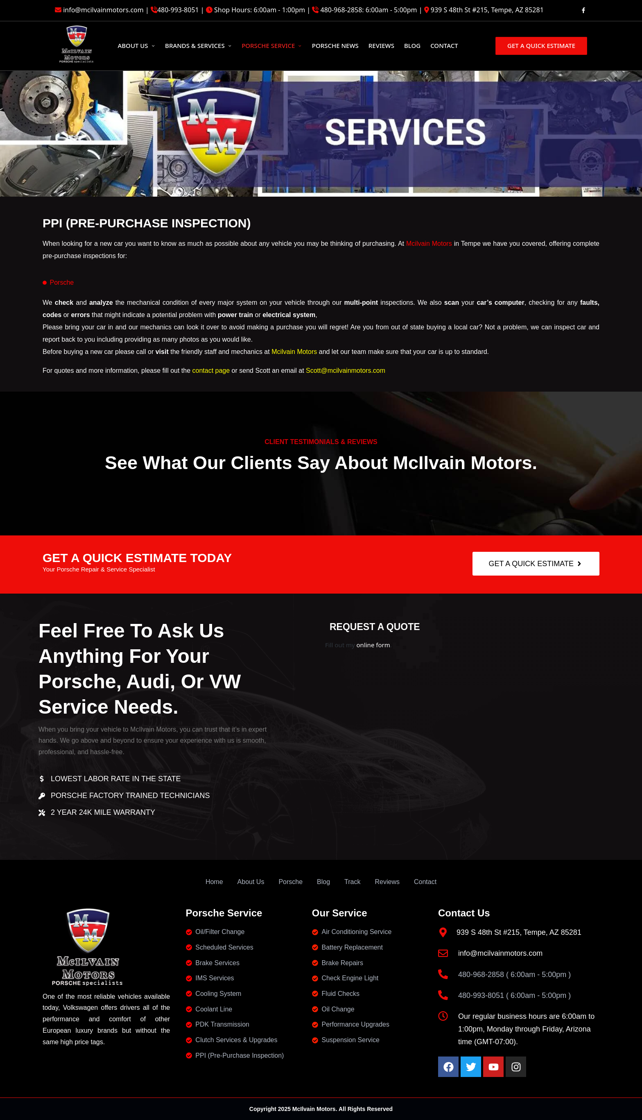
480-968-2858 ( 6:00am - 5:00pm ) (514, 974)
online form (373, 645)
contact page (211, 370)
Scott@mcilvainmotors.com (345, 370)
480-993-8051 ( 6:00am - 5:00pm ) (514, 995)
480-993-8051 (178, 9)
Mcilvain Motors (429, 243)
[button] (540, 45)
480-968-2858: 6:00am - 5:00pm (369, 9)
